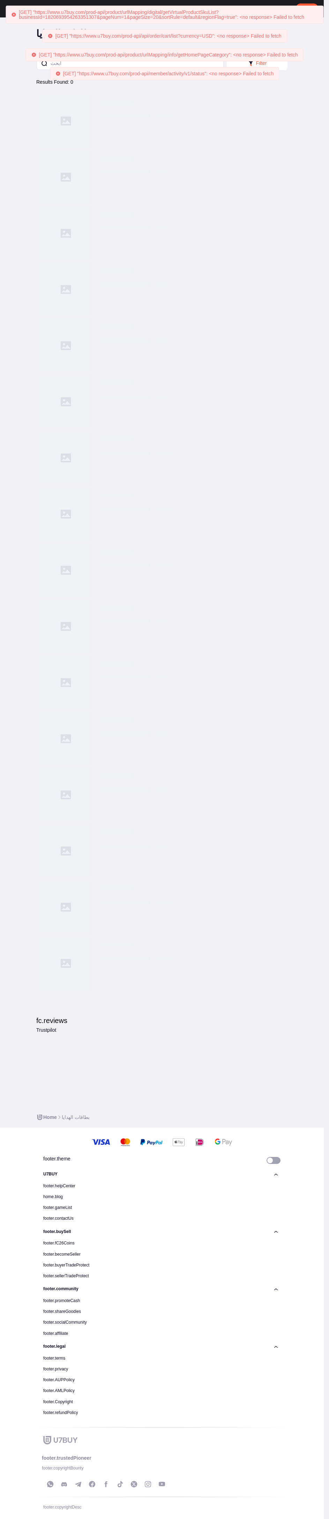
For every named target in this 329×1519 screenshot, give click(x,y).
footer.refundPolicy (60, 1412)
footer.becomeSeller (62, 1254)
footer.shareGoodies (62, 1311)
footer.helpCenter (59, 1185)
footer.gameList (57, 1207)
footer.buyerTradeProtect (66, 1265)
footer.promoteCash (61, 1300)
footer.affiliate (55, 1333)
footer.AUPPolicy (59, 1379)
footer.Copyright (58, 1401)
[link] (46, 1117)
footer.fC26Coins (58, 1243)
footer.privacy (55, 1369)
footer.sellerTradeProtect (66, 1275)
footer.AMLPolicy (59, 1390)
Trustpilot (46, 1030)
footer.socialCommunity (65, 1322)
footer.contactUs (58, 1218)
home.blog (53, 1196)
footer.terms (54, 1358)
